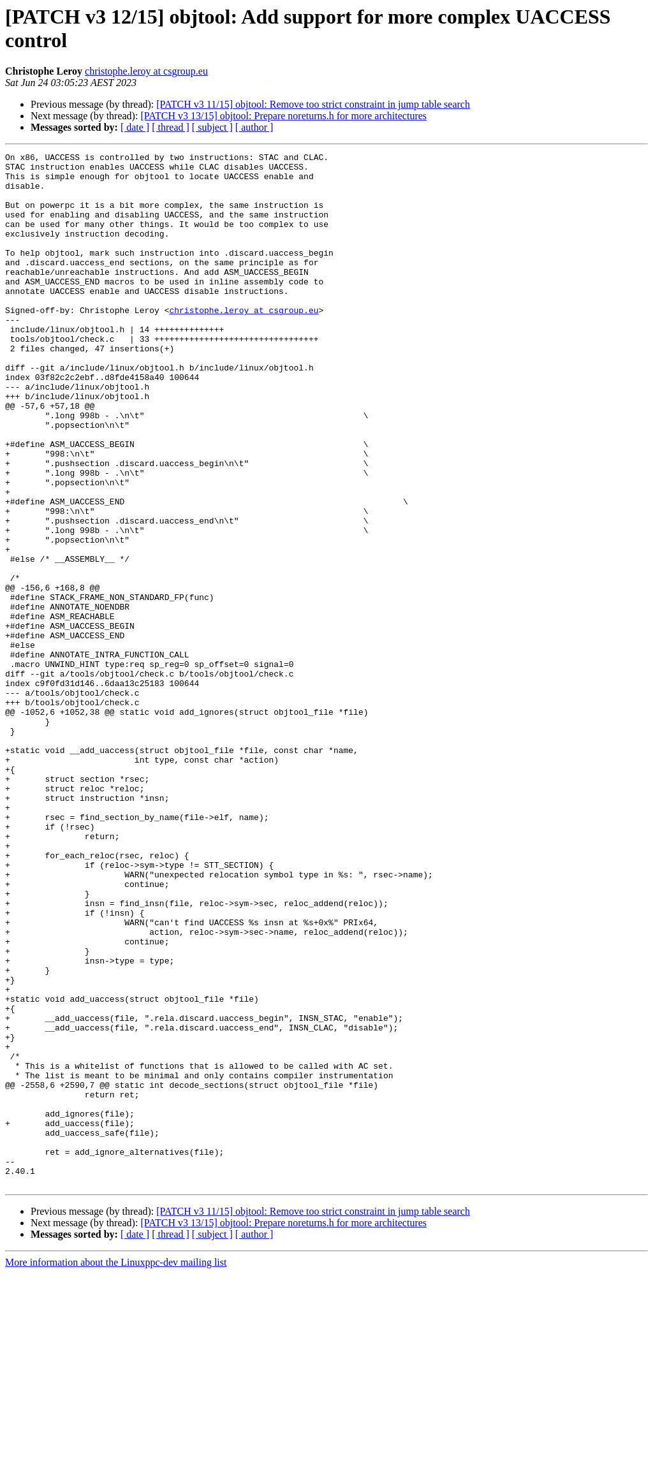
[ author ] (254, 127)
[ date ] (135, 127)
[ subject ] (212, 127)
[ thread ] (170, 127)
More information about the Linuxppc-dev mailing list (115, 1468)
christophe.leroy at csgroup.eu (146, 71)
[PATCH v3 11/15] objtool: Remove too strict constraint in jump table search (313, 104)
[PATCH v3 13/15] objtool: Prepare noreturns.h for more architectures (283, 115)
